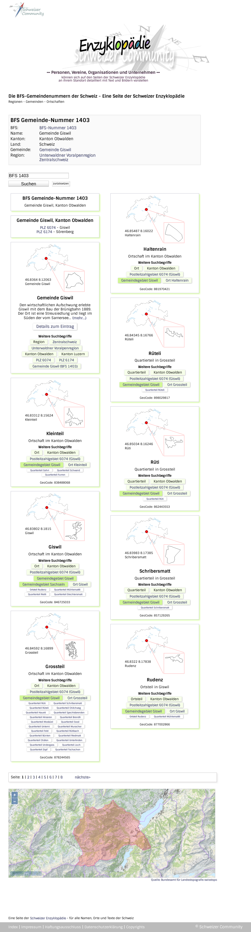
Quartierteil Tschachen (67, 749)
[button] (29, 183)
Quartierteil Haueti (36, 712)
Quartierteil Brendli (70, 717)
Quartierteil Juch (71, 744)
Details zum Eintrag (55, 326)
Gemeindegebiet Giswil (42, 465)
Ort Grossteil (77, 698)
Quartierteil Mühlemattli (67, 589)
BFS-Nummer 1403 (57, 127)
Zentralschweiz (53, 159)
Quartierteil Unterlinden (69, 740)
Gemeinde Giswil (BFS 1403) (55, 366)
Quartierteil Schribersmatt (67, 703)
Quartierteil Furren (55, 474)
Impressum (31, 927)
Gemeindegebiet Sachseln (43, 584)
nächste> (82, 777)
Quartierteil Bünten (39, 735)
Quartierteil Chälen (38, 740)
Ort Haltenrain (177, 280)
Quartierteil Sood (70, 721)
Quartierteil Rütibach (67, 730)
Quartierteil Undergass (42, 744)
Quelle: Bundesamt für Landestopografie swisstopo (184, 880)
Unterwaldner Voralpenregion (67, 155)
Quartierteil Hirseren (41, 717)
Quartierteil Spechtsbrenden (69, 712)
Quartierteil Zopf (38, 749)
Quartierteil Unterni (39, 726)
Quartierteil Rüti (36, 703)
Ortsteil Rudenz (38, 589)
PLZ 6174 (44, 231)
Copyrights (135, 927)
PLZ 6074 (48, 227)
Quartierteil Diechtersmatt (68, 594)
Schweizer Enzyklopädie (48, 918)
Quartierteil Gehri (39, 470)
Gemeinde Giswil (55, 149)
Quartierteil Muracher (69, 726)
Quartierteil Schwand (68, 470)
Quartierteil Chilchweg (69, 707)
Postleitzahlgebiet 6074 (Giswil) (55, 459)
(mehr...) (79, 318)
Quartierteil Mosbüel (42, 721)
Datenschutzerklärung (103, 927)
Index (13, 927)
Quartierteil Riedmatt (69, 735)
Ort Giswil (80, 584)
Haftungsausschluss (63, 927)
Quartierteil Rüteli (39, 707)
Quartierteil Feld (39, 730)
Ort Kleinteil (77, 465)
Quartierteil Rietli (37, 594)
